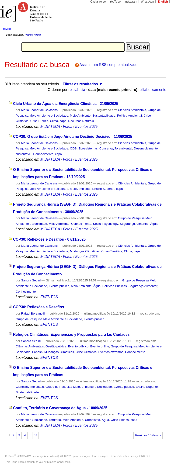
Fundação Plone (88, 456)
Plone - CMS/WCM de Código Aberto (30, 456)
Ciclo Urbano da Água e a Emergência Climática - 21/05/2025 (65, 104)
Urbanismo (92, 420)
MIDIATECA (50, 126)
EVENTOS (49, 297)
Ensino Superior (103, 188)
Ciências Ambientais (132, 110)
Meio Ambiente (80, 115)
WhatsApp (147, 1)
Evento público (59, 286)
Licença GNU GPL (140, 456)
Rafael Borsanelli (33, 313)
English (163, 1)
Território (55, 420)
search (159, 29)
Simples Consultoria (58, 462)
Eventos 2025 (86, 126)
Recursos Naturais (81, 121)
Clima (54, 121)
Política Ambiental (129, 115)
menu (7, 28)
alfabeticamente (153, 90)
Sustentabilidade (103, 115)
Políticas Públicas (114, 286)
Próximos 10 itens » (148, 435)
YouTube (115, 1)
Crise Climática (111, 251)
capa (63, 121)
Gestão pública (55, 346)
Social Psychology (105, 223)
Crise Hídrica (39, 121)
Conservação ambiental (115, 148)
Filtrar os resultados (80, 84)
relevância (76, 90)
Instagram (131, 1)
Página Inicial (33, 34)
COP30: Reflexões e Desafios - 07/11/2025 (49, 239)
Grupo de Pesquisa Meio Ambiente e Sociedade (49, 319)
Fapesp (37, 352)
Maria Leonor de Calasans (39, 110)
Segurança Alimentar (134, 223)
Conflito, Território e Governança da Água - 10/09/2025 (60, 408)
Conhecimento (43, 154)
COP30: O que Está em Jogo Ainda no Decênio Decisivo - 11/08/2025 (72, 137)
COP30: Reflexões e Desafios (38, 307)
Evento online (99, 346)
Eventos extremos (110, 352)
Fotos (67, 126)
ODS (73, 148)
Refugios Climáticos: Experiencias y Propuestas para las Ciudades (71, 334)
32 (35, 435)
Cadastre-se (98, 1)
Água (153, 223)
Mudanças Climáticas (85, 251)
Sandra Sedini (31, 280)
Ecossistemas (88, 148)
